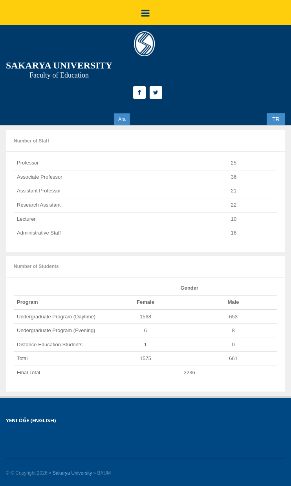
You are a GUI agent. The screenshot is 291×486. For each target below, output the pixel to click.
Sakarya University (72, 473)
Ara (122, 119)
